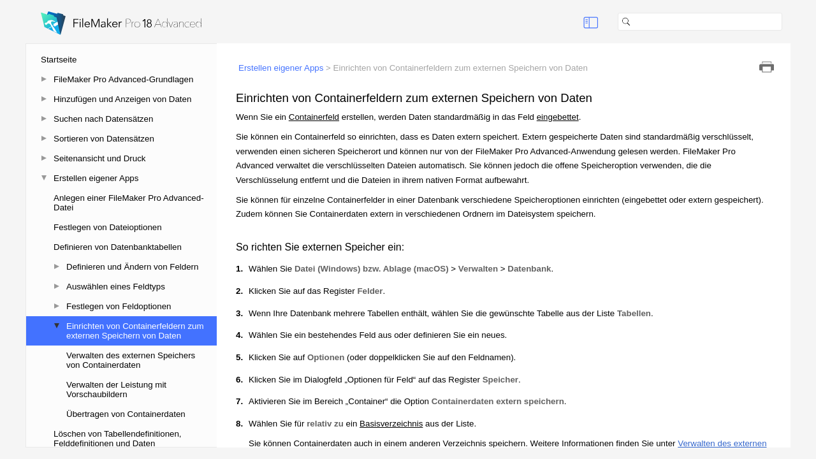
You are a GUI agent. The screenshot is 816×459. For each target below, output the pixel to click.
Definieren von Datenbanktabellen (118, 247)
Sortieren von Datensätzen (104, 138)
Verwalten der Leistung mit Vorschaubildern (116, 389)
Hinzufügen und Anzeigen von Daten (122, 99)
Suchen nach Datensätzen (103, 119)
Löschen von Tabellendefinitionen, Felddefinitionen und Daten (118, 438)
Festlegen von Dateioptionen (108, 227)
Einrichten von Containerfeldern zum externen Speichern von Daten (135, 330)
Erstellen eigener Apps (96, 178)
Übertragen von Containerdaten (126, 414)
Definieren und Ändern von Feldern (132, 267)
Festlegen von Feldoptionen (118, 306)
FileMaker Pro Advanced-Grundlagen (123, 79)
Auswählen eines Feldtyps (115, 286)
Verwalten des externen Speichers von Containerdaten (130, 360)
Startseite (58, 59)
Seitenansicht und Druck (99, 158)
